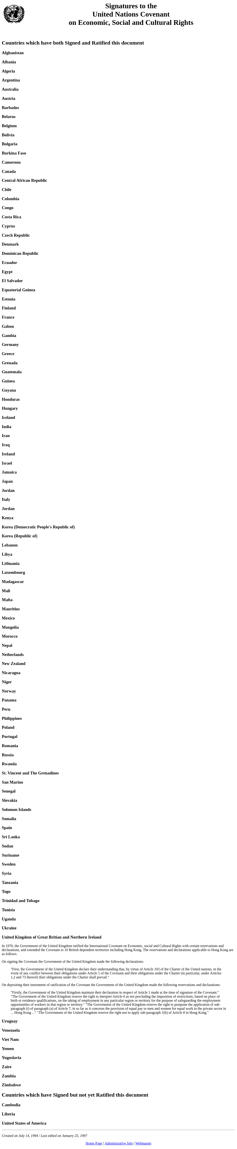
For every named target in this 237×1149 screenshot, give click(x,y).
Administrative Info (119, 1143)
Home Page (94, 1143)
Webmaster (143, 1143)
